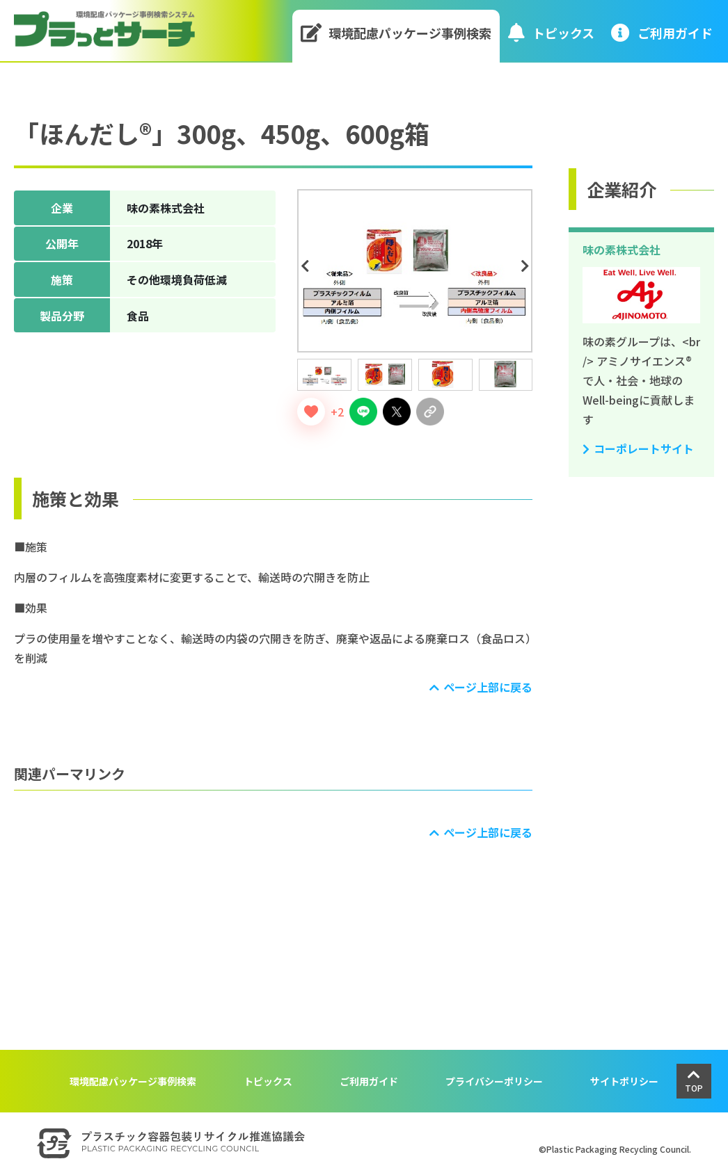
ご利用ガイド (369, 1081)
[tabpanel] (414, 270)
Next (526, 266)
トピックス (551, 32)
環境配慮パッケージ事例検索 (396, 32)
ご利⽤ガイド (662, 32)
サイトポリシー (624, 1081)
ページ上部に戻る (487, 687)
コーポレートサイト (644, 448)
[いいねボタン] (311, 412)
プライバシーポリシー (494, 1081)
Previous (306, 266)
